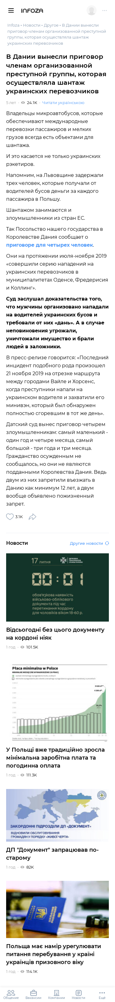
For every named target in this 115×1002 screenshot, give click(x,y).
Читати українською (63, 102)
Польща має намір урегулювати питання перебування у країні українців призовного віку (53, 954)
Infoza (32, 11)
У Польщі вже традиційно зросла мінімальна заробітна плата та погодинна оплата (55, 757)
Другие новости (89, 543)
